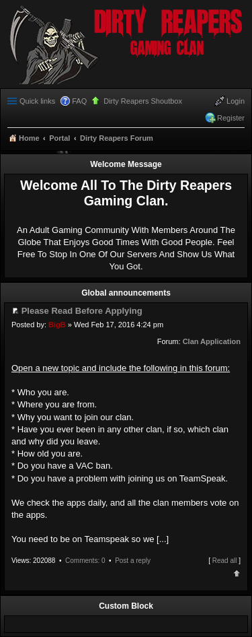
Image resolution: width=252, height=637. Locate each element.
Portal (59, 138)
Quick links (37, 101)
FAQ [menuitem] (79, 101)
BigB (57, 325)
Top (237, 573)
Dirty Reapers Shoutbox (142, 101)
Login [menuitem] (235, 101)
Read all (224, 560)
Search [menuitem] (239, 139)
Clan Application (212, 341)
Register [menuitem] (231, 118)
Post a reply (133, 560)
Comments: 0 (85, 560)
